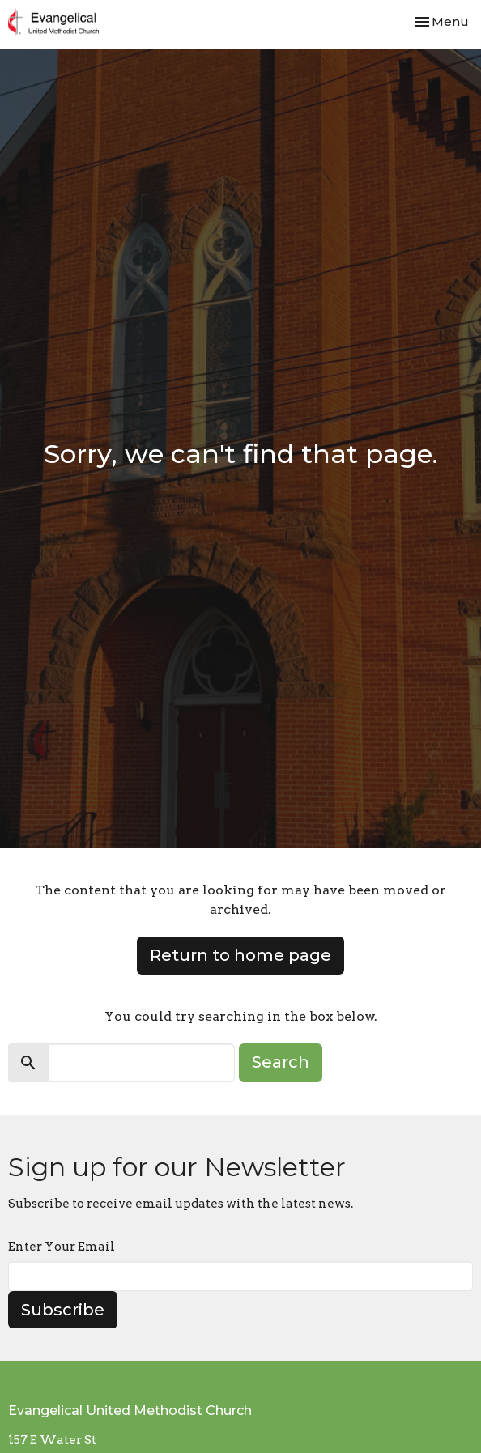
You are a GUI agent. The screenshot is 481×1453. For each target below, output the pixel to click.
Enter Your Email (61, 1246)
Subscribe (62, 1309)
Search (280, 1062)
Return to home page (240, 955)
